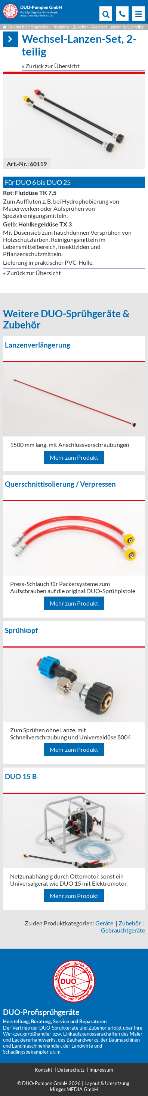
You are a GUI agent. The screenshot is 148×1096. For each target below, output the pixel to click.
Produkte (60, 26)
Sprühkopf (21, 630)
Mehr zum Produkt (74, 457)
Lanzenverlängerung (37, 344)
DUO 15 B (21, 776)
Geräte (104, 923)
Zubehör (80, 26)
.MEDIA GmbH (74, 1089)
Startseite (40, 26)
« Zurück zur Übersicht (51, 65)
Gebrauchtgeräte (123, 930)
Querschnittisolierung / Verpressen (60, 484)
